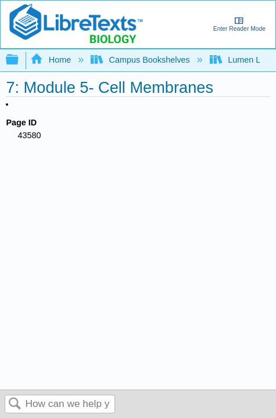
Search (15, 404)
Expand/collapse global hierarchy (20, 60)
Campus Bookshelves (141, 59)
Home (51, 59)
